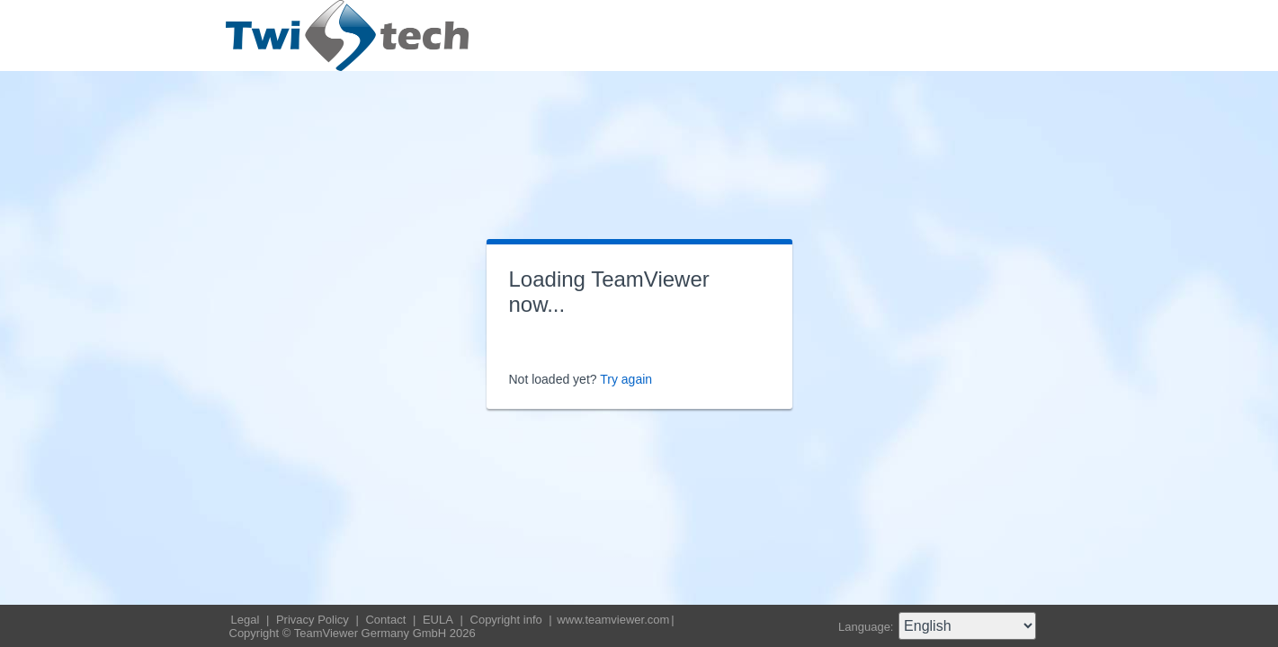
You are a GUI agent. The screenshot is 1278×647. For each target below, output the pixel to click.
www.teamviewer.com (613, 619)
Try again (626, 379)
